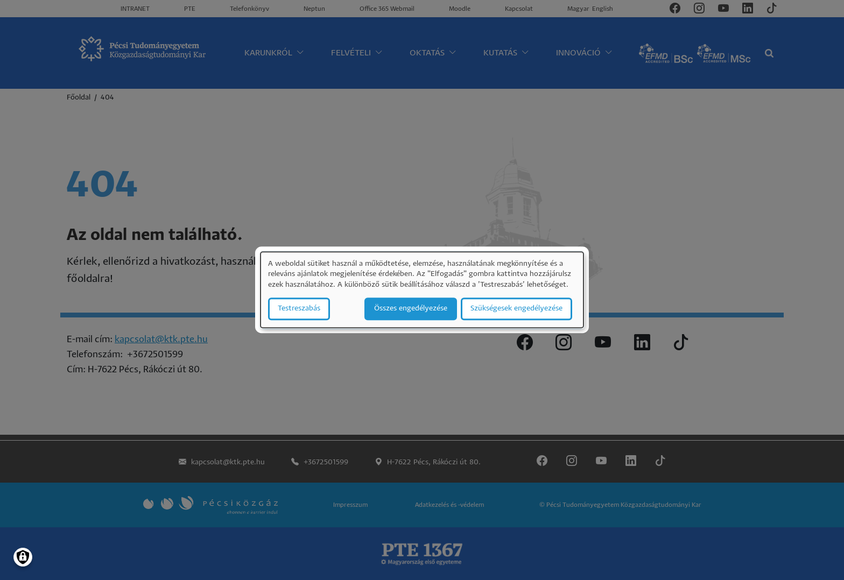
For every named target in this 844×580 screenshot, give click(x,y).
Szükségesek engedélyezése (516, 309)
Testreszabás (299, 309)
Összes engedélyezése (410, 309)
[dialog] (422, 290)
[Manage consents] (22, 557)
